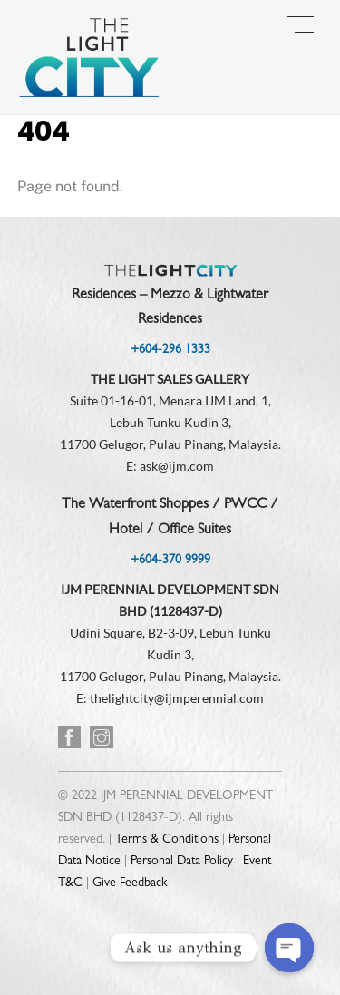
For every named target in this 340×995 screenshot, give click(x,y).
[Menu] (300, 24)
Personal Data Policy (182, 861)
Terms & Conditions (167, 840)
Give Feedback (129, 883)
